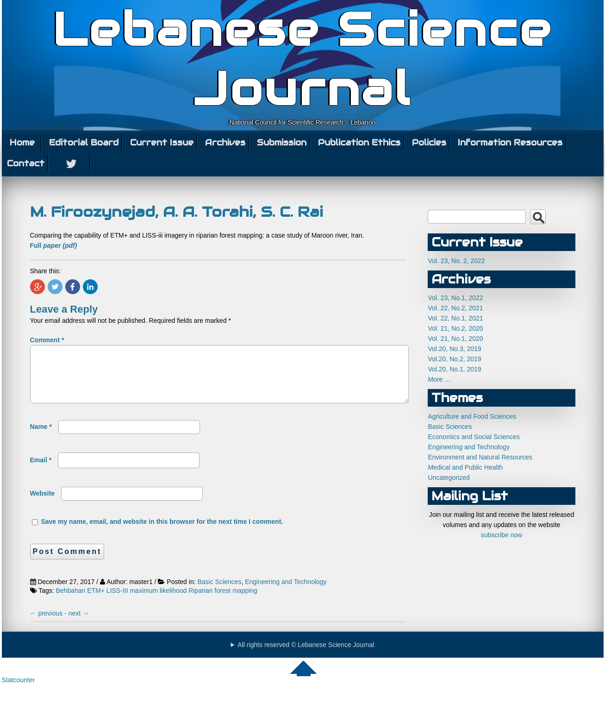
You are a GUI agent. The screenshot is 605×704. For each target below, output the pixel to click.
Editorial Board (84, 142)
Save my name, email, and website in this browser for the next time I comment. (162, 532)
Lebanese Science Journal (302, 59)
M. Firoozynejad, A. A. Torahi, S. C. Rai (176, 211)
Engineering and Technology (285, 593)
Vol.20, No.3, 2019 (454, 348)
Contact (25, 163)
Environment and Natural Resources (480, 457)
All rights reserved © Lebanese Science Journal (305, 656)
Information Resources (510, 142)
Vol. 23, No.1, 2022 (455, 298)
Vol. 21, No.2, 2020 (455, 328)
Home (22, 142)
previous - (49, 624)
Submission (281, 142)
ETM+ (96, 601)
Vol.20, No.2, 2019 (454, 359)
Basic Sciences (219, 593)
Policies (429, 142)
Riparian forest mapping (222, 601)
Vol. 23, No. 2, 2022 (456, 260)
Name (41, 437)
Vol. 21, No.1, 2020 (455, 338)
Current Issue (161, 142)
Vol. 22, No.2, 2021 (455, 308)
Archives (225, 142)
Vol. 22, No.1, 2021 (455, 318)
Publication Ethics (359, 142)
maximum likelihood (158, 601)
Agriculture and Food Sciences (472, 416)
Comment (47, 340)
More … (439, 379)
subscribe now (502, 535)
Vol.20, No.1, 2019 (454, 369)
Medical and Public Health (465, 467)
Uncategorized (448, 477)
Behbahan (71, 601)
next (79, 624)
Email (41, 471)
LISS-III (117, 601)
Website (42, 504)
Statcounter (18, 691)
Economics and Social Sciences (473, 436)
